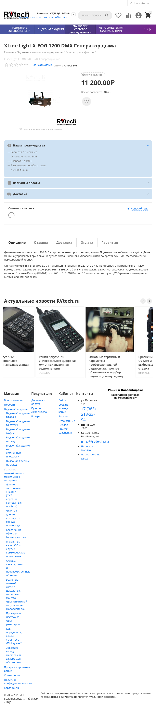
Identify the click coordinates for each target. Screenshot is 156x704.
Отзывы (41, 242)
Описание (17, 242)
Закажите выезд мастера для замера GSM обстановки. (14, 655)
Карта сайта (11, 688)
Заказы (63, 416)
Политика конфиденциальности (18, 681)
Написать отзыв (41, 65)
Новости (9, 404)
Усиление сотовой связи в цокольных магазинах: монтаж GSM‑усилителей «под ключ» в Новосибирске (16, 594)
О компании (12, 675)
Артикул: (57, 65)
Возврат (36, 416)
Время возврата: (91, 92)
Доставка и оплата (38, 402)
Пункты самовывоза (39, 410)
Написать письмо (87, 448)
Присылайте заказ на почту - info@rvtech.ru (43, 17)
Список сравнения (65, 430)
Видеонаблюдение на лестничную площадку (18, 451)
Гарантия (110, 242)
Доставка (64, 242)
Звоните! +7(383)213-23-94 (53, 13)
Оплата (87, 242)
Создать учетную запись (63, 408)
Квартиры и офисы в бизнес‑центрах (16, 533)
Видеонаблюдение (16, 409)
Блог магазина (13, 400)
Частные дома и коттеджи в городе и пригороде (13, 518)
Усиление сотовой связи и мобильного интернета (14, 475)
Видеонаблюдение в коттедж (18, 423)
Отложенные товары (66, 422)
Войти (62, 400)
